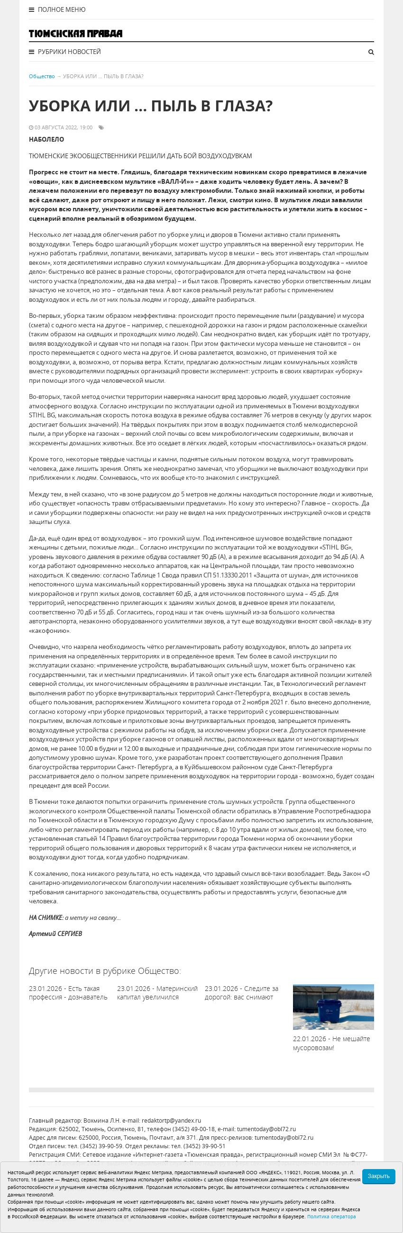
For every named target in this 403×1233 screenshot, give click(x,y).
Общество (42, 76)
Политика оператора (331, 1216)
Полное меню (57, 9)
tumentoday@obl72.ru (266, 1129)
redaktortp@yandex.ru (171, 1120)
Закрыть (379, 1176)
